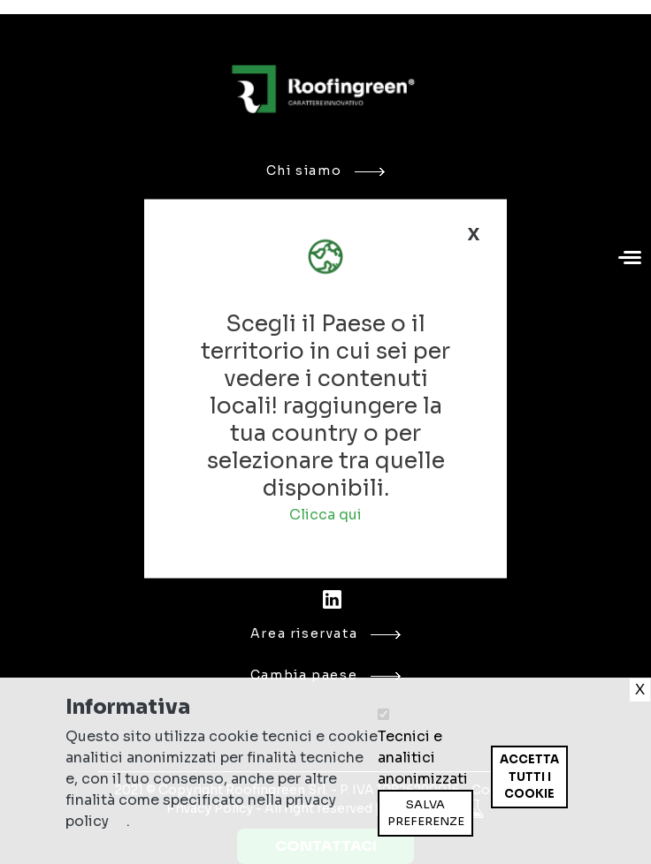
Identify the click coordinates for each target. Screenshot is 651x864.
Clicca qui (325, 514)
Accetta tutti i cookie (529, 776)
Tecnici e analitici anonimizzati (423, 757)
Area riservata (326, 633)
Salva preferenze (425, 813)
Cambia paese (325, 675)
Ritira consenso (490, 807)
